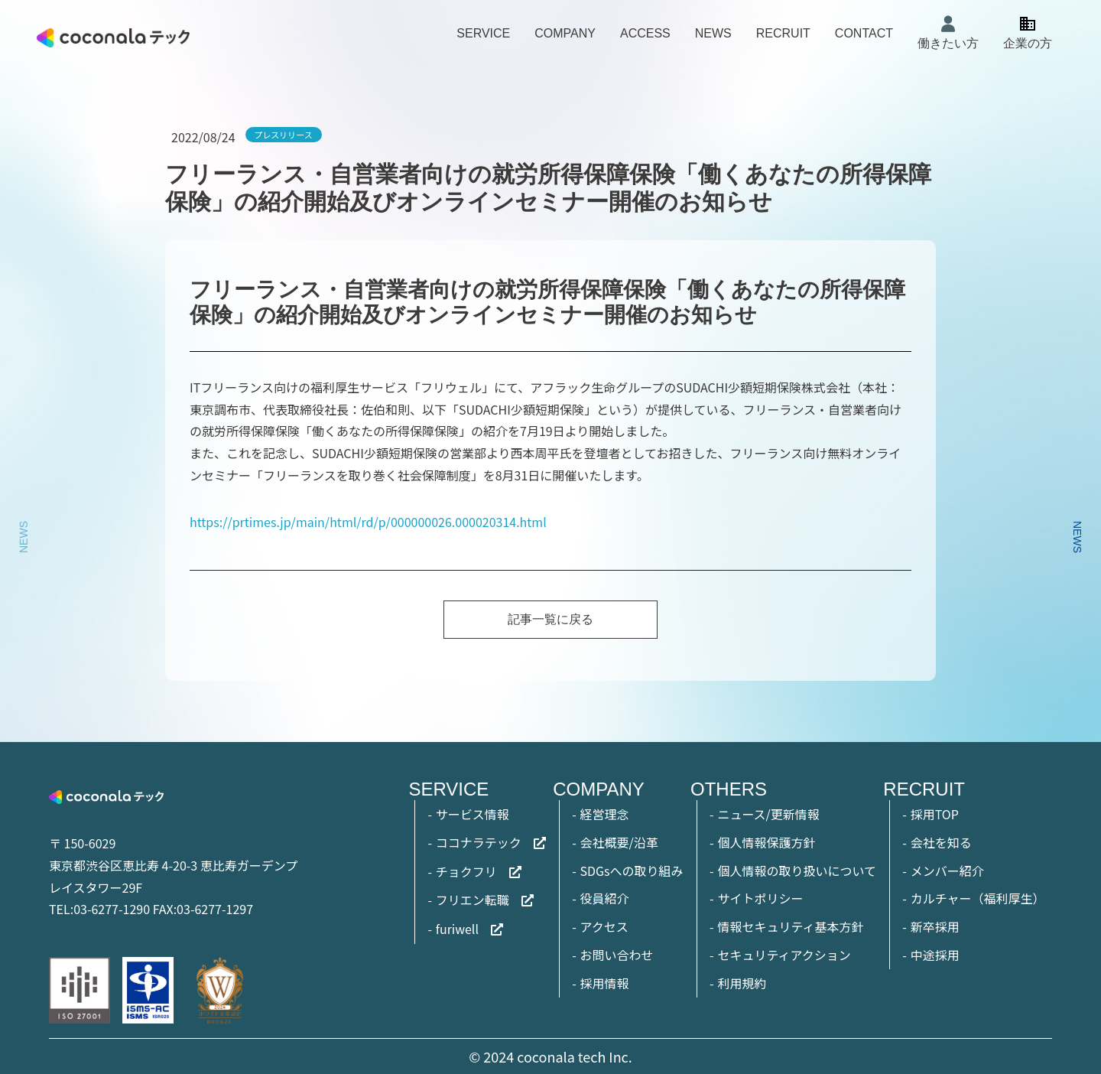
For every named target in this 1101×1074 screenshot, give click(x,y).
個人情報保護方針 (766, 842)
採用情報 (604, 983)
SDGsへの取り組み (632, 870)
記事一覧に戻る (550, 619)
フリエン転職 (472, 899)
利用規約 (741, 983)
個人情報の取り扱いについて (796, 870)
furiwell (457, 928)
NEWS (713, 33)
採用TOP (935, 814)
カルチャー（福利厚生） (978, 898)
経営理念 (604, 814)
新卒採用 (935, 926)
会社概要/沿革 (619, 842)
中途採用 (935, 954)
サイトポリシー (760, 898)
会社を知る (941, 842)
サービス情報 (472, 814)
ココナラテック (478, 842)
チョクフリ (466, 871)
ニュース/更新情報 (768, 814)
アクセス (604, 926)
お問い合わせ (617, 954)
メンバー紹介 (947, 870)
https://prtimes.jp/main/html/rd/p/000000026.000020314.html (368, 522)
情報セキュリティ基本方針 (790, 926)
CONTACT (864, 33)
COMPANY (565, 33)
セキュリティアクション (783, 954)
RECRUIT (783, 33)
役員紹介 (604, 898)
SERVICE (483, 33)
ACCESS (645, 33)
